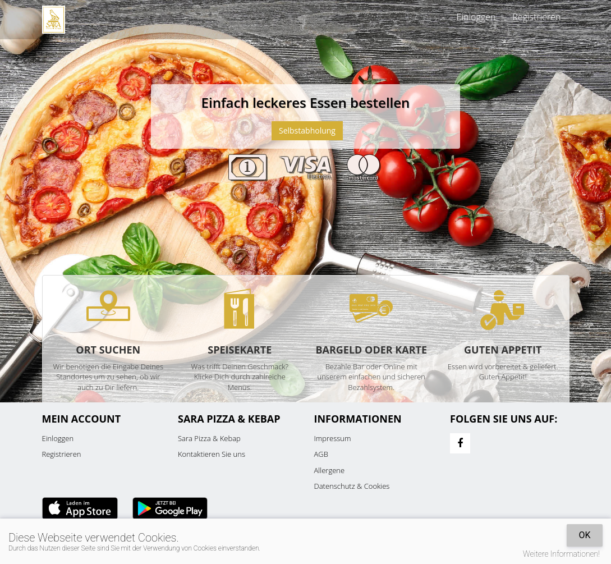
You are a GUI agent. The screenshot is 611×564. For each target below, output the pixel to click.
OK (584, 535)
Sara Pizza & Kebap (209, 438)
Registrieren (536, 17)
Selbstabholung (307, 130)
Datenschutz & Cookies (352, 486)
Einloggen (476, 17)
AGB (321, 454)
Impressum (332, 438)
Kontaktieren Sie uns (211, 454)
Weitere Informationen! (561, 553)
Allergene (329, 470)
